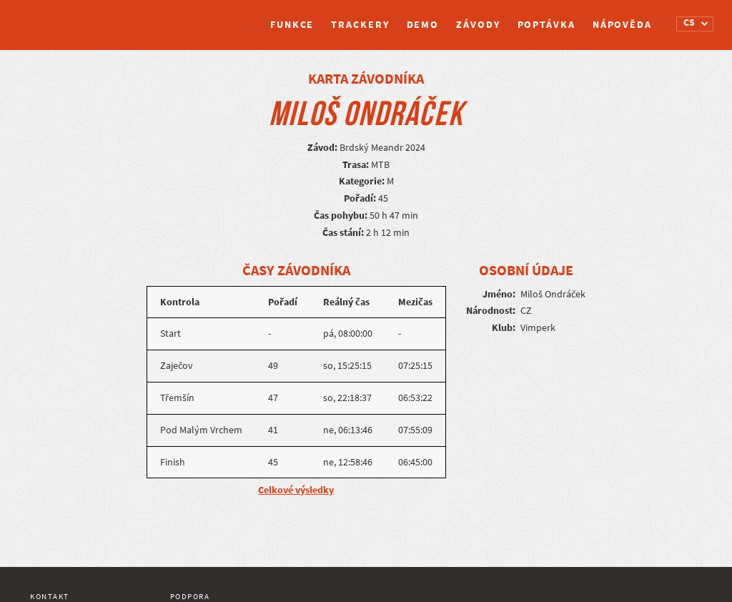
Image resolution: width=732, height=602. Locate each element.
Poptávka (546, 24)
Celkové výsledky (296, 490)
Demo (423, 24)
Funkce (292, 24)
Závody (478, 24)
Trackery (360, 24)
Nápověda (622, 24)
